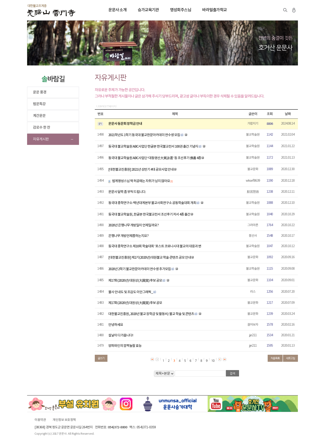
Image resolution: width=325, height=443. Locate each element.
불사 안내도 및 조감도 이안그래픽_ (130, 292)
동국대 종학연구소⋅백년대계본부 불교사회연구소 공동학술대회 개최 (152, 203)
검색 (285, 10)
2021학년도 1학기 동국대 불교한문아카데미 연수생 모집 (144, 135)
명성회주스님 (180, 10)
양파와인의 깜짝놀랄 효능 (125, 346)
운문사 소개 (117, 10)
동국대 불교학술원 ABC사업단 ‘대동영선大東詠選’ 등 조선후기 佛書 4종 (154, 158)
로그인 (294, 10)
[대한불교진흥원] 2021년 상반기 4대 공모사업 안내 (141, 170)
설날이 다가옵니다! (120, 335)
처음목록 (275, 358)
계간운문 (39, 116)
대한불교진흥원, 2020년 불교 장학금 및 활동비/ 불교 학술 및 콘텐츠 (151, 314)
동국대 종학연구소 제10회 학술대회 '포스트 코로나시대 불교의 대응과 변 (154, 246)
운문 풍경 (39, 92)
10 (212, 360)
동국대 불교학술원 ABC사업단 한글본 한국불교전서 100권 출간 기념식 (153, 146)
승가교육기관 (148, 10)
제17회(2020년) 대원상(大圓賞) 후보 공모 (135, 281)
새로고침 (290, 358)
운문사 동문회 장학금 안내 (125, 124)
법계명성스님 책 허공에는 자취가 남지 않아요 (141, 181)
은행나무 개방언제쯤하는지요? (128, 236)
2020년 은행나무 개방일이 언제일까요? (133, 225)
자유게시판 (41, 139)
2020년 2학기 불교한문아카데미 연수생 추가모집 (139, 269)
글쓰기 (101, 358)
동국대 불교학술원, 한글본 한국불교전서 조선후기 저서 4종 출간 (149, 214)
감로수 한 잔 (41, 127)
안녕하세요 (115, 325)
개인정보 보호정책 (64, 420)
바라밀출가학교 (214, 10)
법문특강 (39, 104)
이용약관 (40, 420)
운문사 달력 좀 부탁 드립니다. (127, 192)
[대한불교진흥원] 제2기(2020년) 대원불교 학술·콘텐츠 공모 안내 (149, 258)
